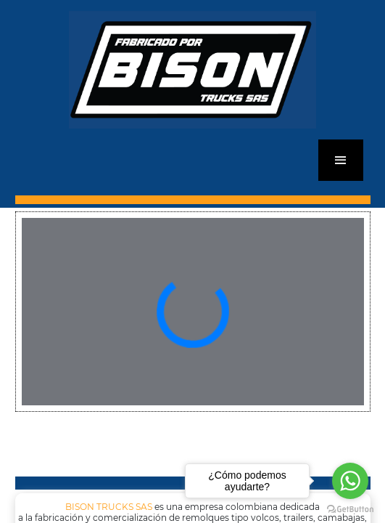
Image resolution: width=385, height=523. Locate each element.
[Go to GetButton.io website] (350, 508)
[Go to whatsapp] (350, 481)
